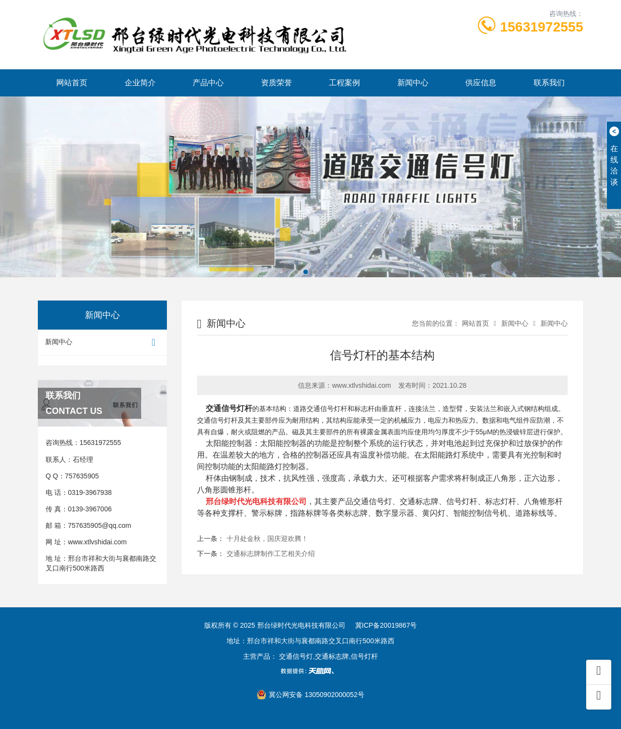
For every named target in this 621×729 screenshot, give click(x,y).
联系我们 (549, 83)
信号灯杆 (333, 408)
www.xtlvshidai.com (97, 542)
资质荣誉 (276, 83)
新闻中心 (412, 83)
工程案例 (344, 83)
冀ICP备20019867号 (386, 625)
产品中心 (208, 83)
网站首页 (71, 83)
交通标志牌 (419, 501)
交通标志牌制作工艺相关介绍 (271, 553)
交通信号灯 (225, 408)
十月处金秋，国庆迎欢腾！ (267, 538)
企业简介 (140, 83)
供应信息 (480, 83)
